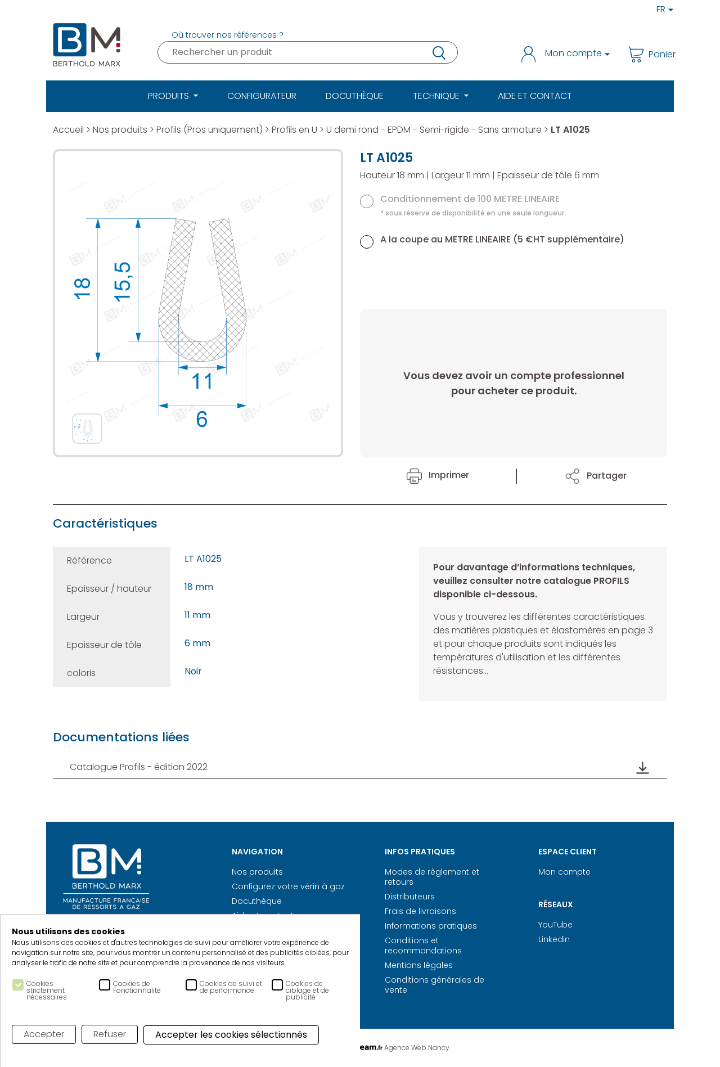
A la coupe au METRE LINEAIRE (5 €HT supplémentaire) (502, 239)
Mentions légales (419, 965)
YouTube (555, 924)
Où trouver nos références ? (228, 34)
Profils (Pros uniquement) (212, 129)
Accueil (68, 129)
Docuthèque (355, 95)
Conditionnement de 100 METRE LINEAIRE (472, 205)
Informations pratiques (431, 925)
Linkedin (554, 939)
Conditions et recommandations (423, 945)
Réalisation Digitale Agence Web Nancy (360, 1047)
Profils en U (299, 129)
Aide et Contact (535, 95)
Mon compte (564, 871)
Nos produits (120, 129)
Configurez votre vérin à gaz (288, 886)
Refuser (109, 1034)
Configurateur (261, 95)
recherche (438, 52)
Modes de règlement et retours (432, 877)
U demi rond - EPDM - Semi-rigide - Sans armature (439, 129)
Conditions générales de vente (434, 985)
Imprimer (438, 475)
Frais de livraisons (420, 911)
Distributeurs (410, 896)
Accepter (44, 1034)
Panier (647, 54)
